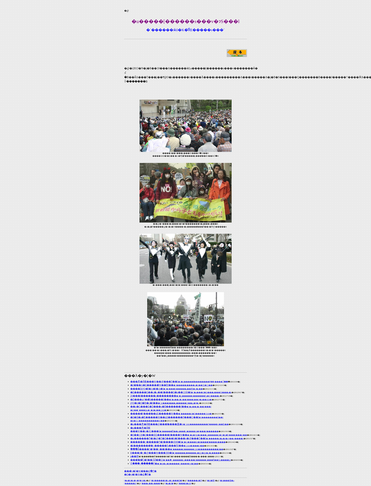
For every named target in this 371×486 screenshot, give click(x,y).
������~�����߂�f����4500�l (178, 442)
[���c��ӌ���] (151, 483)
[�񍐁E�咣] (211, 480)
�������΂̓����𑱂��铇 (134, 456)
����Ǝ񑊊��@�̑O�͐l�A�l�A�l (166, 388)
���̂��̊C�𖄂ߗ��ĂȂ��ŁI (180, 460)
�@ (126, 10)
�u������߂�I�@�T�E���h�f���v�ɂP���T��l (187, 438)
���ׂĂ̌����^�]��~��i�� (176, 449)
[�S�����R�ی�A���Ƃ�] (167, 480)
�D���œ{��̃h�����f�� (171, 399)
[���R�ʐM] (185, 483)
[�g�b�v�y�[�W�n (135, 480)
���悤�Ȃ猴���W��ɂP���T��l (179, 381)
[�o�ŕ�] (169, 483)
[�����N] (130, 483)
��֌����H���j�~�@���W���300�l (175, 453)
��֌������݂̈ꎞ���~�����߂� (164, 463)
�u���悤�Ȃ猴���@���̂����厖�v (179, 424)
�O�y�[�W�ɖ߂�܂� (137, 474)
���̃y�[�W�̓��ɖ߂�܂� (140, 471)
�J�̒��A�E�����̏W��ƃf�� (171, 385)
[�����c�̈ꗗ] (194, 480)
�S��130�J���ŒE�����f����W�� (188, 435)
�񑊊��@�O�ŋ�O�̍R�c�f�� (164, 403)
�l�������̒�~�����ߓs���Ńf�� (167, 445)
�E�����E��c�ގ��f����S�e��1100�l (180, 392)
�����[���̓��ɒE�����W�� (171, 413)
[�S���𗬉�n (226, 480)
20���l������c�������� (175, 396)
